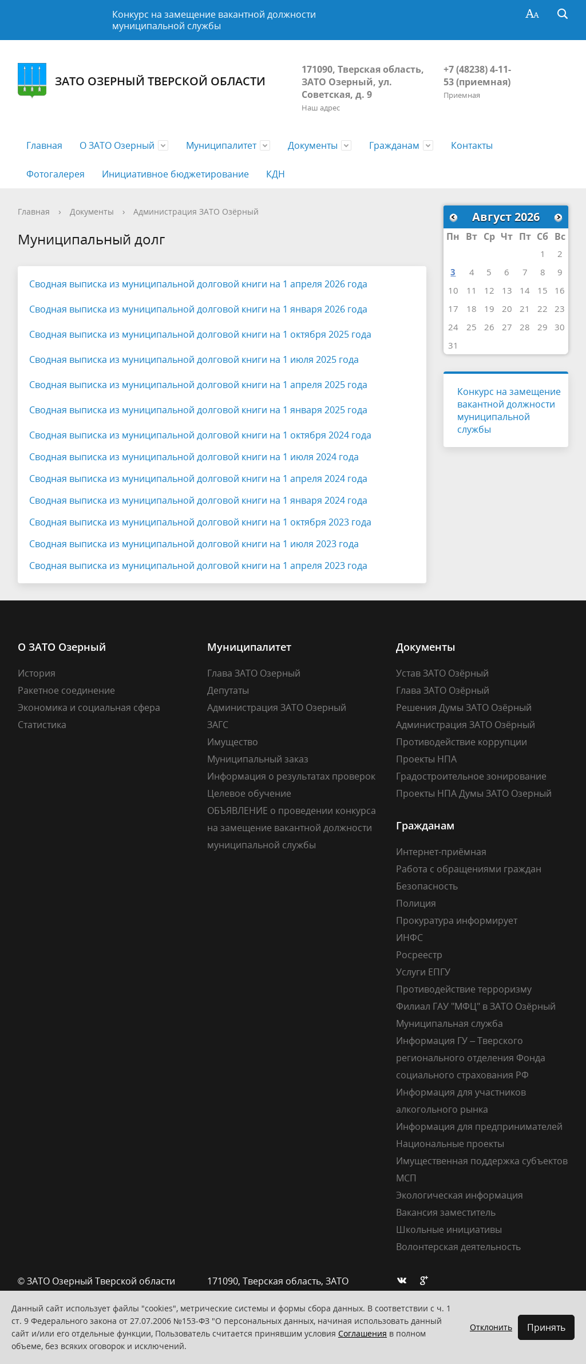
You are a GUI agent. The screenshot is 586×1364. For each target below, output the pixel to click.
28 (525, 327)
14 (525, 290)
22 (542, 308)
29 (542, 327)
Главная (44, 145)
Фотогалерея (55, 174)
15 (542, 290)
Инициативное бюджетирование (175, 174)
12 (489, 290)
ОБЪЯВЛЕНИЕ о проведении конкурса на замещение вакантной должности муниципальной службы (291, 827)
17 (453, 308)
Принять (546, 1327)
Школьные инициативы (449, 1229)
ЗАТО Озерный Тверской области (142, 81)
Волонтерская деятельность (458, 1246)
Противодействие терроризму (464, 989)
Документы (313, 145)
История (37, 673)
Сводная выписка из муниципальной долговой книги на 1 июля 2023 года (194, 543)
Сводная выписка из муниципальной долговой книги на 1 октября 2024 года (200, 435)
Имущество (232, 742)
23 (560, 308)
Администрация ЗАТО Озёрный (196, 211)
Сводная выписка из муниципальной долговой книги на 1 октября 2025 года (200, 334)
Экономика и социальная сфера (89, 707)
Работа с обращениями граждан (468, 869)
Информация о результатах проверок (291, 776)
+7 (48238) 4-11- (477, 69)
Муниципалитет (221, 145)
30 (560, 327)
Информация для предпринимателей (479, 1126)
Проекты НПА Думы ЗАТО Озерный (474, 793)
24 (453, 327)
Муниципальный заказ (257, 759)
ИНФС (409, 937)
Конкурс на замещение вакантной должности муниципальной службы (214, 20)
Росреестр (419, 954)
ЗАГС (217, 724)
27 (507, 327)
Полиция (416, 903)
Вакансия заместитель (446, 1212)
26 (489, 327)
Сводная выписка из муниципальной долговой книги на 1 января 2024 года (198, 500)
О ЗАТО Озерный (117, 145)
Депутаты (228, 690)
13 (507, 290)
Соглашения (362, 1333)
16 (560, 290)
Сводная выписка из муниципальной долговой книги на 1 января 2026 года (198, 309)
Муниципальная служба (449, 1023)
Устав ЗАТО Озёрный (442, 673)
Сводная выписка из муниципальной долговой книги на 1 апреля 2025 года (198, 384)
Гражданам (394, 145)
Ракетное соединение (66, 690)
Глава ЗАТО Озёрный (442, 690)
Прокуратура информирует (456, 920)
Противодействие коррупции (461, 742)
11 (471, 290)
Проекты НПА (426, 759)
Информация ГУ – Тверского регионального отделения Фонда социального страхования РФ (470, 1057)
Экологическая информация (459, 1195)
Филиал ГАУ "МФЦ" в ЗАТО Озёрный (476, 1006)
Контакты (472, 145)
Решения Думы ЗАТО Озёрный (464, 707)
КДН (275, 174)
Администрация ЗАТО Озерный (276, 707)
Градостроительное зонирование (471, 776)
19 (489, 308)
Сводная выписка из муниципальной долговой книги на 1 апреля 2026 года (198, 284)
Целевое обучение (249, 793)
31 (453, 345)
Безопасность (427, 886)
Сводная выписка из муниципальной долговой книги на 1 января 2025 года (198, 410)
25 (471, 327)
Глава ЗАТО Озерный (253, 673)
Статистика (42, 724)
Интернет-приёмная (441, 851)
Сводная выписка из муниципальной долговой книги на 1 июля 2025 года (194, 359)
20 (507, 308)
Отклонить (491, 1327)
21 (525, 308)
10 (453, 290)
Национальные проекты (450, 1143)
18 (471, 308)
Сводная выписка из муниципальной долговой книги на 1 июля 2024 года (194, 456)
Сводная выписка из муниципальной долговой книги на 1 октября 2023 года (200, 522)
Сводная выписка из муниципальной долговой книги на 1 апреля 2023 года (198, 565)
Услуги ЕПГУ (423, 972)
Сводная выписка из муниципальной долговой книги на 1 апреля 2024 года (198, 478)
